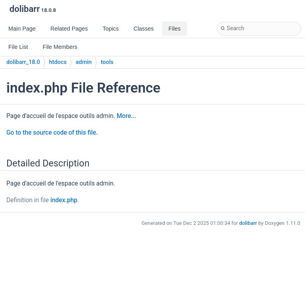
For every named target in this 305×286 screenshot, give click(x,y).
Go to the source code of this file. (52, 132)
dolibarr (248, 223)
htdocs (58, 62)
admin (84, 62)
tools (107, 62)
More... (126, 116)
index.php (63, 200)
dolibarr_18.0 (23, 62)
